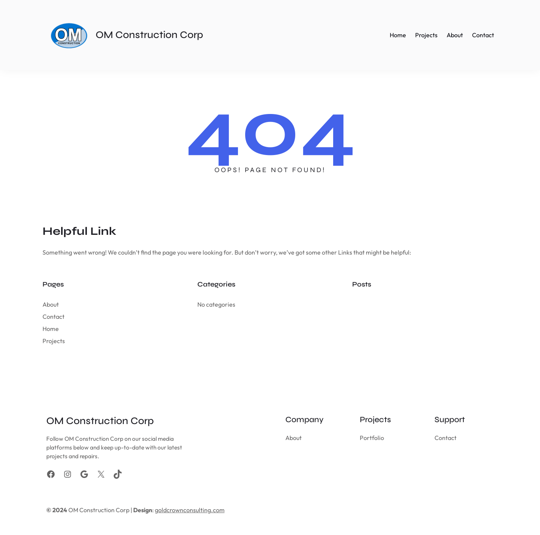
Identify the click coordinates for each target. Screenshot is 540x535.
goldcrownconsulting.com (190, 510)
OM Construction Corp (149, 35)
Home (51, 328)
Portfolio (372, 438)
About (51, 304)
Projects (54, 341)
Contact (54, 316)
